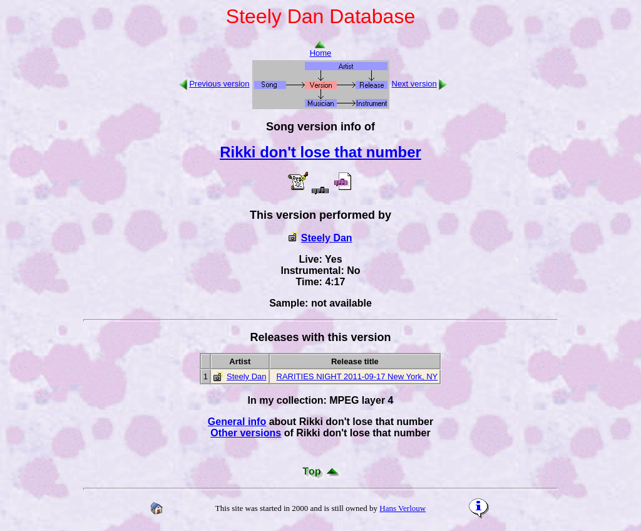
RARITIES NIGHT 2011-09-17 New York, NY (357, 376)
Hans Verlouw (402, 508)
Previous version (219, 83)
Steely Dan (326, 238)
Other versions (245, 433)
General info (237, 421)
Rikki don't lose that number (320, 152)
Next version (414, 83)
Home (321, 49)
